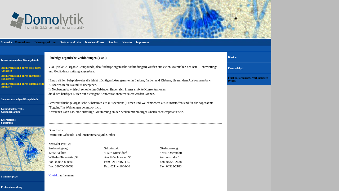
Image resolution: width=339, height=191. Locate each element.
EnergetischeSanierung (8, 121)
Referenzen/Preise (70, 42)
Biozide (232, 57)
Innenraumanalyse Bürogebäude (19, 99)
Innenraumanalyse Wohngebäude (20, 60)
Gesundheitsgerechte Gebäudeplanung (13, 110)
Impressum (142, 42)
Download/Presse (94, 42)
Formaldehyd (235, 68)
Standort (113, 42)
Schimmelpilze (9, 176)
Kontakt (53, 175)
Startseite (6, 42)
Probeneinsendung (11, 187)
